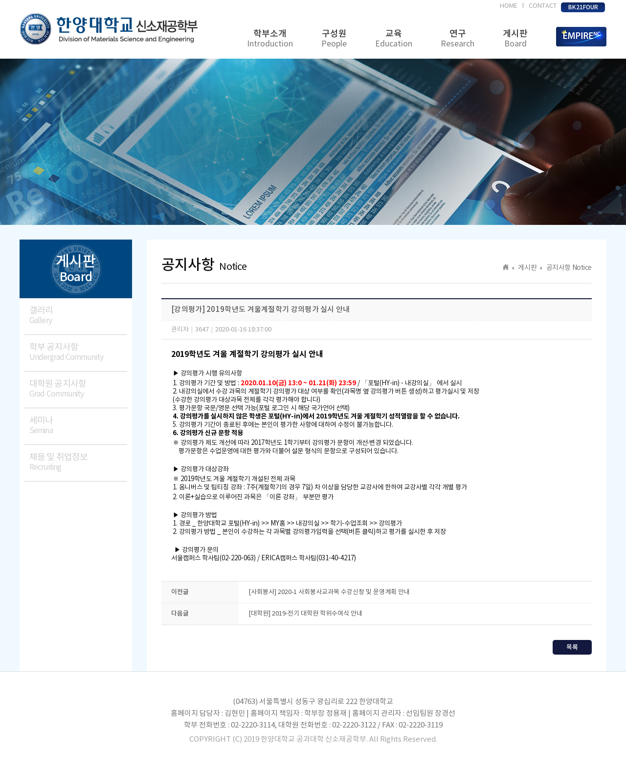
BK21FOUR (583, 7)
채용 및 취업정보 (78, 462)
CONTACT (543, 6)
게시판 (515, 39)
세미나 (78, 426)
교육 (393, 39)
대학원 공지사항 (78, 389)
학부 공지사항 (78, 352)
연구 (457, 39)
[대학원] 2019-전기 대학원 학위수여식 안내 (305, 613)
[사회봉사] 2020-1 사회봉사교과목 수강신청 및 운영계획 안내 (329, 592)
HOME (508, 6)
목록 (572, 647)
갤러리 (78, 316)
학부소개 (270, 39)
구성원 (334, 39)
